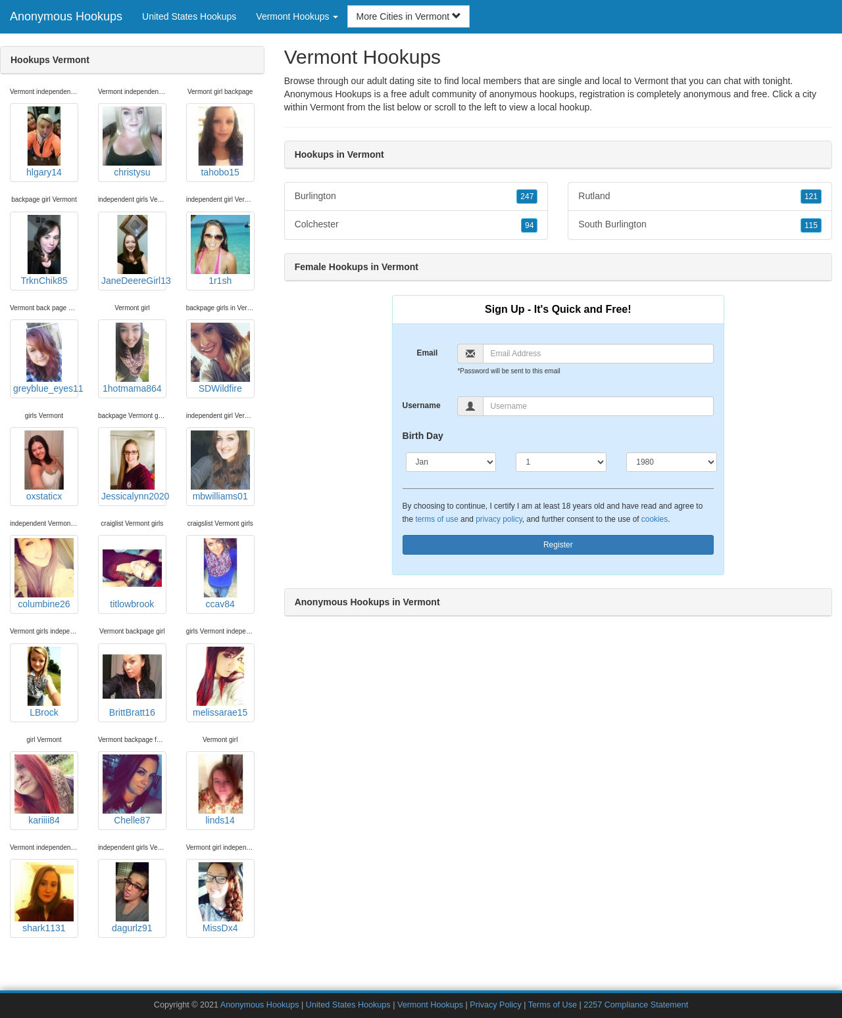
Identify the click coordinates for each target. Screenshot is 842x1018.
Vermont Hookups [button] (297, 16)
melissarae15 (220, 682)
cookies (654, 519)
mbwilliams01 (220, 465)
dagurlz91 (132, 897)
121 (811, 196)
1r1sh (220, 250)
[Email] (598, 353)
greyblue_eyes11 (45, 358)
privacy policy (499, 519)
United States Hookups (189, 16)
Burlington (416, 196)
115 (811, 225)
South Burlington (700, 225)
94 (529, 225)
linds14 (220, 789)
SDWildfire (220, 358)
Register (558, 544)
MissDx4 (220, 897)
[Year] (671, 462)
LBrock (44, 682)
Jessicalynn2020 (133, 465)
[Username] (598, 406)
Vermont (327, 107)
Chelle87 (132, 789)
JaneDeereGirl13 (133, 250)
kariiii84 (44, 789)
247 (526, 196)
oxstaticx (44, 465)
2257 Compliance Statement (635, 1004)
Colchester (416, 225)
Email (426, 353)
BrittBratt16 (132, 682)
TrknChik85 (44, 250)
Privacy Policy (495, 1004)
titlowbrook (132, 573)
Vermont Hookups (430, 1004)
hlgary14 (44, 141)
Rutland (700, 196)
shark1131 (44, 897)
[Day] (561, 462)
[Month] (451, 462)
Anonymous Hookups (66, 16)
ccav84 (220, 573)
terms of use (436, 519)
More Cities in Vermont (408, 16)
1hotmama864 (132, 358)
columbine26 (44, 573)
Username (422, 405)
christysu (132, 141)
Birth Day (423, 435)
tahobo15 (220, 141)
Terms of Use (552, 1004)
